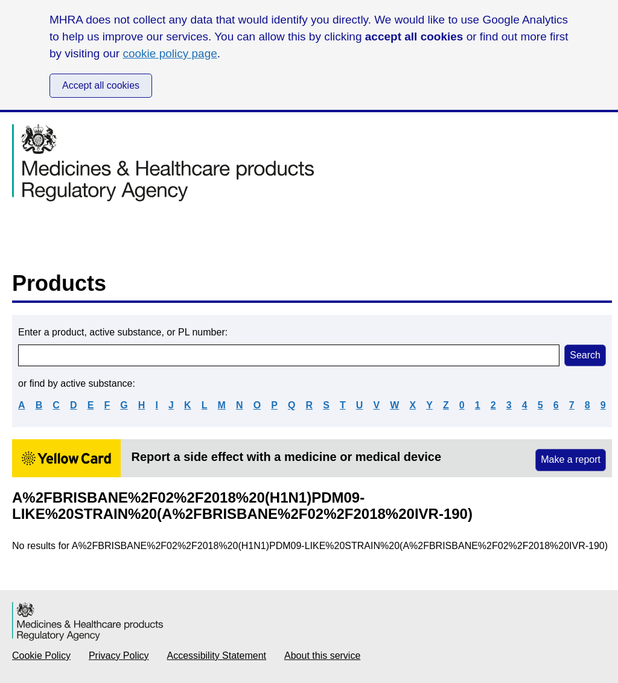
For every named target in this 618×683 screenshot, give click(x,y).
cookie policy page (170, 53)
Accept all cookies (100, 85)
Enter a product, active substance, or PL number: (123, 332)
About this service (322, 655)
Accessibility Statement (217, 655)
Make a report (570, 459)
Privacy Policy (119, 655)
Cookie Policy (41, 655)
